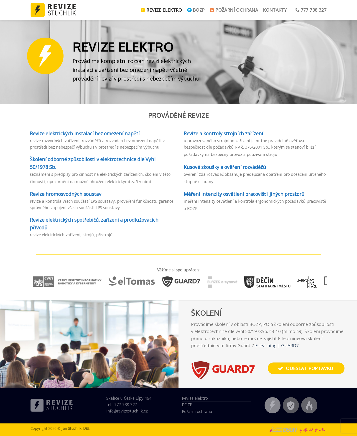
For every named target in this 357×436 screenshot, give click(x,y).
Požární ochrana (234, 10)
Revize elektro (161, 10)
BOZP (196, 10)
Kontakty (275, 10)
